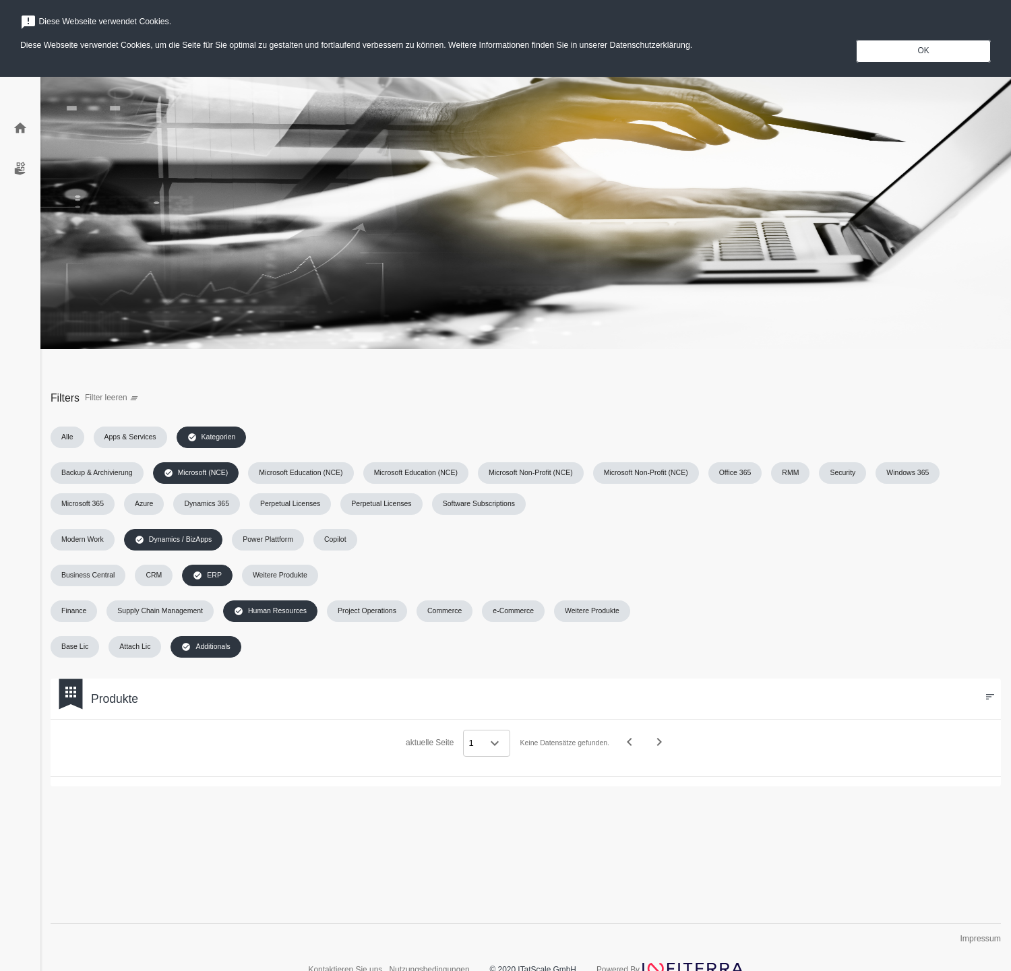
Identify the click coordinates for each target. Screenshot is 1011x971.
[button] (67, 437)
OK (923, 50)
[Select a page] (486, 743)
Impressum (980, 938)
